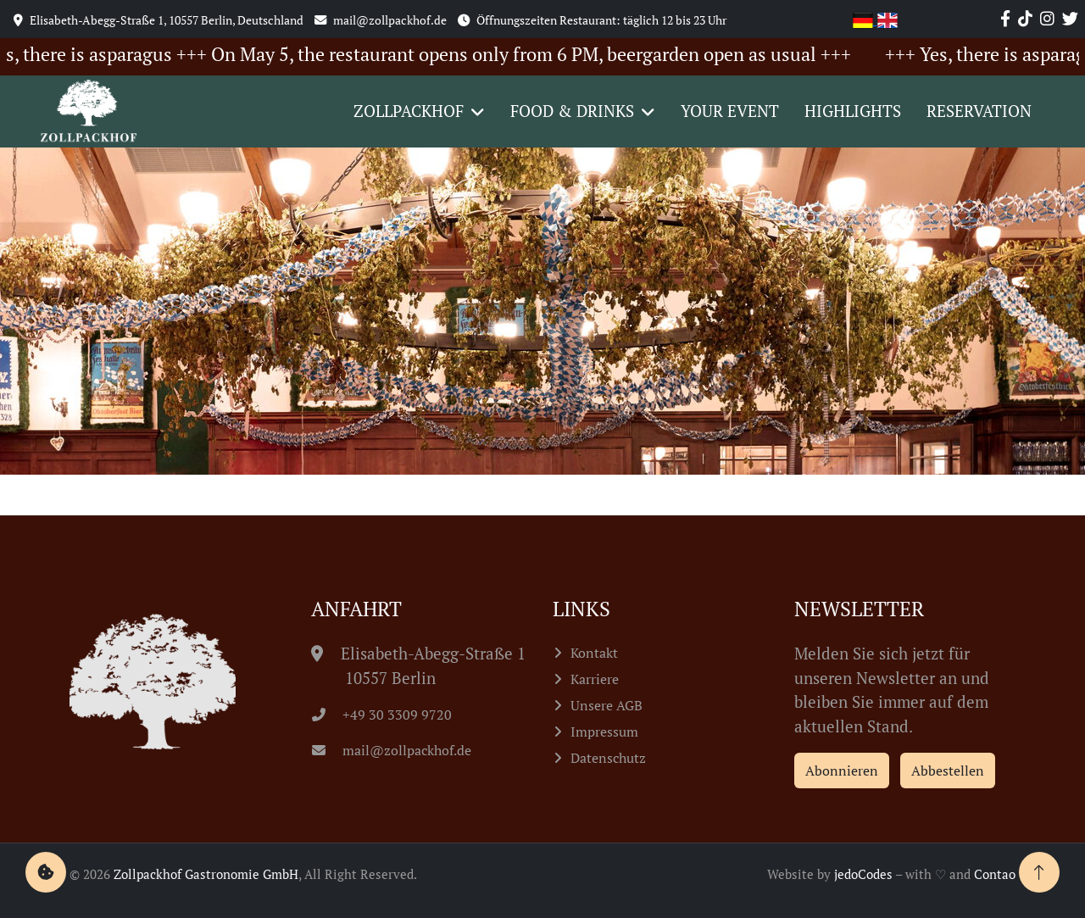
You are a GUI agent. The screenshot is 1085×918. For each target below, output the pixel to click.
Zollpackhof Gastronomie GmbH (206, 873)
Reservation (979, 110)
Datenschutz (608, 757)
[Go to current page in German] (865, 18)
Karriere (594, 679)
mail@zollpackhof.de (391, 750)
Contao (994, 873)
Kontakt (594, 652)
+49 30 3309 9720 (382, 714)
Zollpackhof (408, 110)
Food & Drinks (572, 110)
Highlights (852, 110)
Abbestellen (947, 770)
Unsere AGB (606, 705)
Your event (730, 110)
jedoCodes (863, 873)
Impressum (604, 731)
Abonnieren (841, 770)
